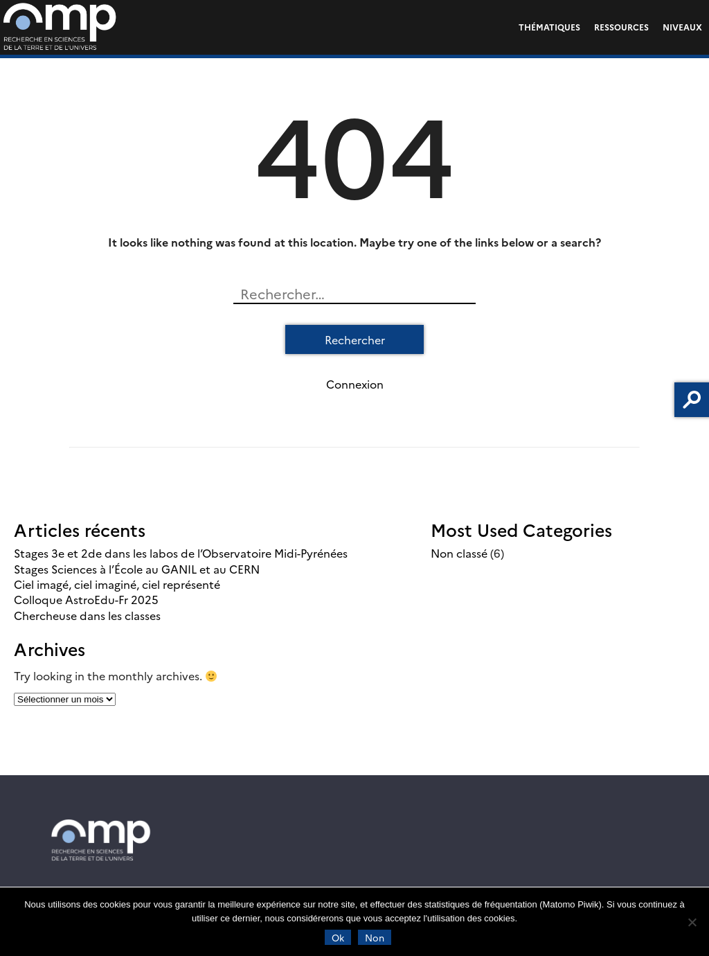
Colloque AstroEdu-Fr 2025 (86, 599)
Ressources (621, 27)
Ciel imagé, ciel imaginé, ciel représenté (117, 584)
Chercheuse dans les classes (87, 615)
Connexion (355, 383)
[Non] (692, 922)
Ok (338, 937)
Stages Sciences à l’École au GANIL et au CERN (137, 568)
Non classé (459, 552)
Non (374, 937)
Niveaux (682, 27)
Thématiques (549, 27)
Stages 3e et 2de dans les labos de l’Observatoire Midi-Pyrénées (181, 552)
